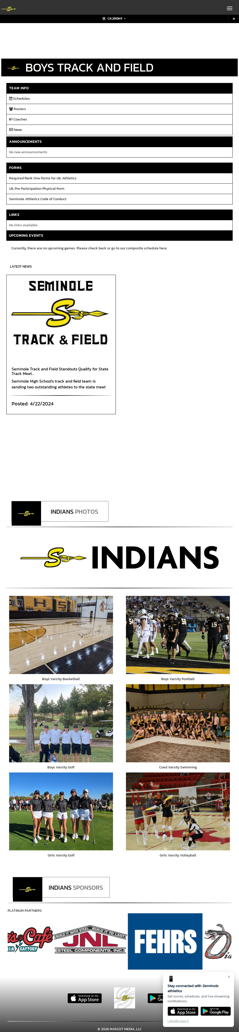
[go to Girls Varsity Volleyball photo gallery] (178, 812)
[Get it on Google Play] (215, 1011)
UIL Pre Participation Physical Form (36, 188)
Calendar (114, 18)
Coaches (18, 119)
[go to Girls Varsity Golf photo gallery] (61, 812)
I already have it (178, 1021)
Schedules (19, 98)
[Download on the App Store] (183, 1011)
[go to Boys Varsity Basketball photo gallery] (61, 635)
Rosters (17, 109)
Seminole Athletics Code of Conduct (37, 199)
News (15, 129)
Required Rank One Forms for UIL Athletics (43, 178)
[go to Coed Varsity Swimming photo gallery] (178, 723)
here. (163, 248)
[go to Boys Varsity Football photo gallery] (178, 635)
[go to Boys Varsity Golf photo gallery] (61, 723)
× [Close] (229, 977)
